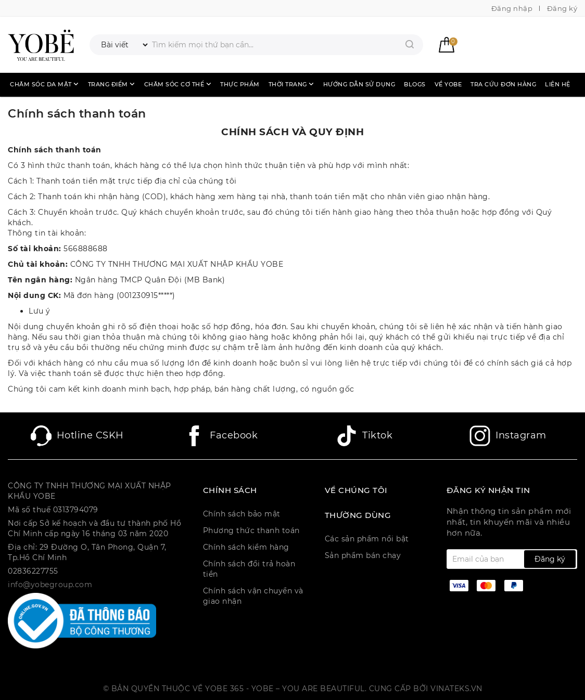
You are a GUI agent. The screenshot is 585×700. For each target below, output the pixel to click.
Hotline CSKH (77, 435)
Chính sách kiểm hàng (246, 547)
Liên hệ (557, 84)
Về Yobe (448, 84)
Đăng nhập (512, 8)
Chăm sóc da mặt (44, 84)
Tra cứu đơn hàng (503, 84)
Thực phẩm (240, 84)
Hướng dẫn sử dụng (359, 84)
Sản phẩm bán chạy (363, 555)
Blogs (415, 84)
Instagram (507, 435)
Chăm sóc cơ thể (178, 84)
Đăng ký (562, 8)
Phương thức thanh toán (251, 530)
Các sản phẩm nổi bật (367, 538)
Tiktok (364, 435)
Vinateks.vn (456, 688)
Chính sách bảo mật (242, 513)
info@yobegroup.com (50, 584)
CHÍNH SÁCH (230, 490)
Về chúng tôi (356, 490)
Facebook (221, 435)
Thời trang (291, 84)
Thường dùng (358, 515)
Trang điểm (111, 84)
